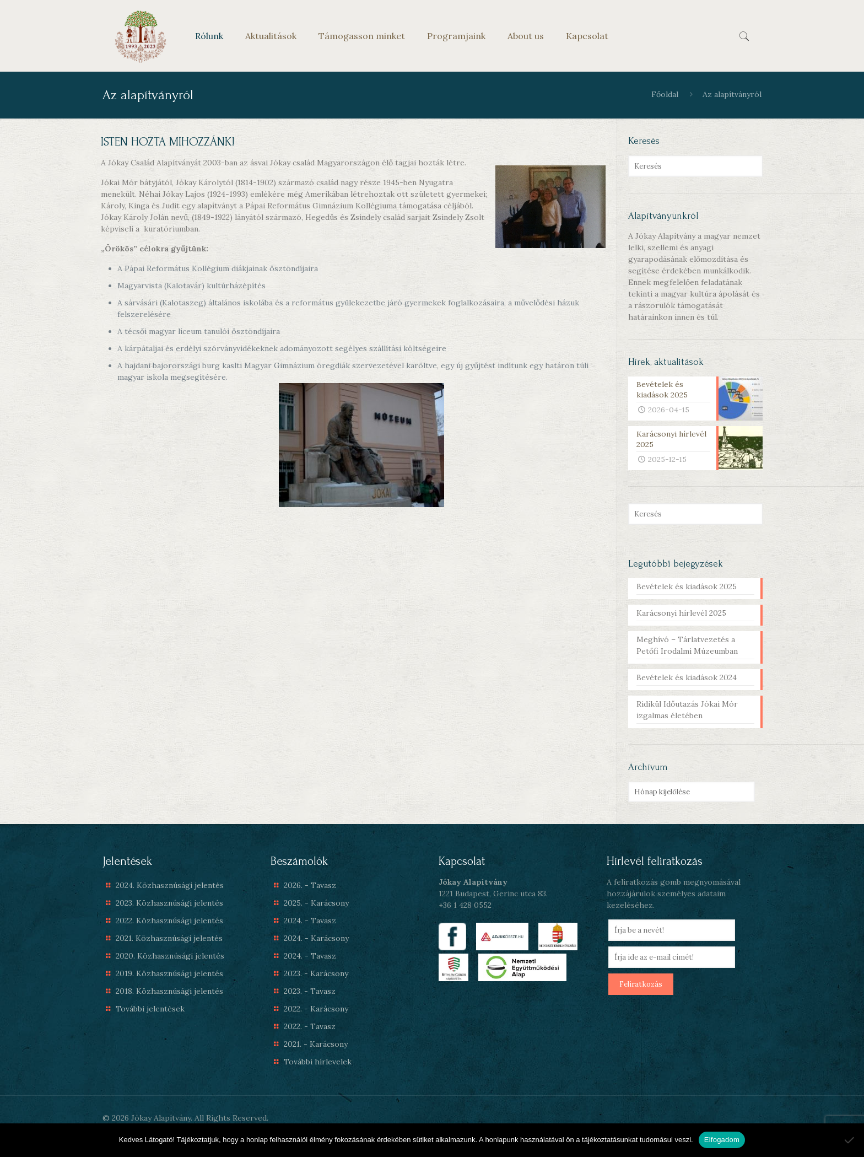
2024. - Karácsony (316, 938)
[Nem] (850, 1139)
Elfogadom (721, 1140)
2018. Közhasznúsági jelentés (169, 991)
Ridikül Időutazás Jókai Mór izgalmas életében (687, 709)
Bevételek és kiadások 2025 (686, 586)
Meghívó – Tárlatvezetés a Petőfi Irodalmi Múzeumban (687, 645)
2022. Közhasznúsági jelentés (169, 920)
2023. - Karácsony (316, 973)
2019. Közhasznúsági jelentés (169, 973)
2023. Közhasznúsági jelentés (169, 903)
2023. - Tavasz (310, 991)
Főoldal (664, 94)
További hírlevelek (318, 1062)
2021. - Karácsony (316, 1044)
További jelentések (150, 1009)
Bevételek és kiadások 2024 (686, 677)
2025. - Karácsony (316, 903)
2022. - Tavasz (310, 1026)
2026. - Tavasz (310, 885)
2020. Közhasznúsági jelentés (170, 956)
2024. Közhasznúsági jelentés (170, 885)
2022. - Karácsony (316, 1009)
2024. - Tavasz (310, 920)
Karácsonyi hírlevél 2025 (681, 613)
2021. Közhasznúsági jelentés (169, 938)
